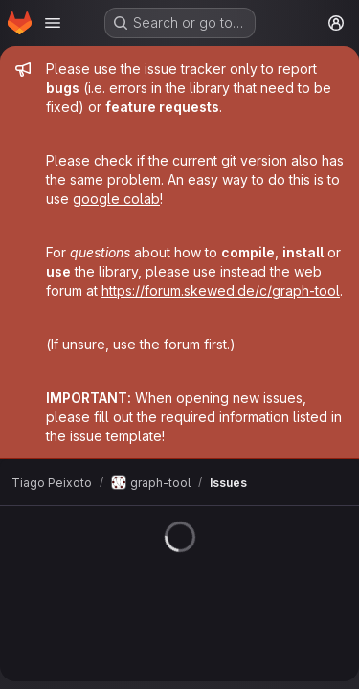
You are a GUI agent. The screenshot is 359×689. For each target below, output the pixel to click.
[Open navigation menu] (52, 23)
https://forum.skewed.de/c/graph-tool (220, 290)
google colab (116, 198)
